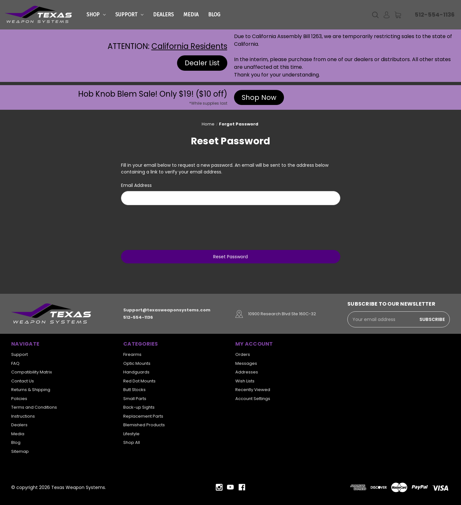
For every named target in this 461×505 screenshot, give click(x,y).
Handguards (136, 372)
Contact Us (22, 381)
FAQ (15, 363)
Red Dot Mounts (139, 381)
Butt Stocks (134, 390)
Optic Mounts (136, 363)
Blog (214, 15)
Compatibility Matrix (31, 372)
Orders (242, 354)
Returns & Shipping (30, 390)
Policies (19, 399)
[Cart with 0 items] (398, 14)
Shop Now (259, 97)
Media (190, 15)
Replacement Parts (143, 416)
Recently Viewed (252, 390)
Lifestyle (131, 434)
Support (129, 15)
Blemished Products (144, 425)
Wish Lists (245, 381)
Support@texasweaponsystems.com (166, 310)
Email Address (136, 185)
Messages (246, 363)
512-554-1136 (435, 15)
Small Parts (134, 399)
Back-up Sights (139, 407)
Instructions (23, 416)
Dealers (163, 15)
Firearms (132, 354)
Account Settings (252, 399)
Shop (96, 15)
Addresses (246, 372)
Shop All (131, 442)
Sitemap (20, 451)
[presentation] (230, 226)
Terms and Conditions (34, 407)
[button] (202, 63)
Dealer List (202, 63)
